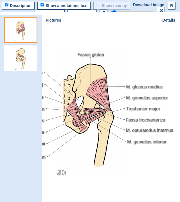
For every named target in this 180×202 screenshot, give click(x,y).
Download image (148, 5)
